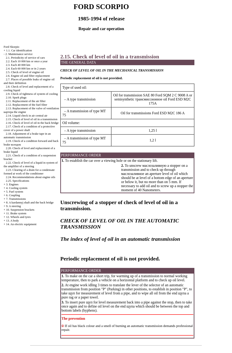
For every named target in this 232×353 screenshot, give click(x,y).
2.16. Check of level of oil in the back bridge (32, 122)
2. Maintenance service (19, 54)
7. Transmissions (16, 198)
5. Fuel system (14, 191)
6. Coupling (13, 195)
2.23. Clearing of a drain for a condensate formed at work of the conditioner (29, 171)
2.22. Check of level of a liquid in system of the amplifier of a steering (31, 164)
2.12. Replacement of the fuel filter (26, 104)
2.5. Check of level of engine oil (25, 72)
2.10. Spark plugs (16, 97)
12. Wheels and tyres (18, 217)
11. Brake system (16, 213)
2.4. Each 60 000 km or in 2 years (26, 68)
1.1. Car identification (19, 50)
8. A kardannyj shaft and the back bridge (30, 202)
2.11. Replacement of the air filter (26, 101)
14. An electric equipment (21, 224)
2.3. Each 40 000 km (18, 65)
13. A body (12, 220)
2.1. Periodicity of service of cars (25, 57)
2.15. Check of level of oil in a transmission (31, 119)
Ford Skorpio (11, 46)
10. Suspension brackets (20, 209)
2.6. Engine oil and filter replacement (28, 75)
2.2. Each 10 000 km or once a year (27, 61)
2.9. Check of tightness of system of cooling (32, 93)
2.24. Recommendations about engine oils (30, 177)
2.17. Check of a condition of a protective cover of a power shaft (29, 128)
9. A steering (13, 206)
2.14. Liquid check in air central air (26, 115)
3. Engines (12, 184)
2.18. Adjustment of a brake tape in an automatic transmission (27, 135)
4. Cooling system (16, 188)
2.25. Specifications (17, 180)
